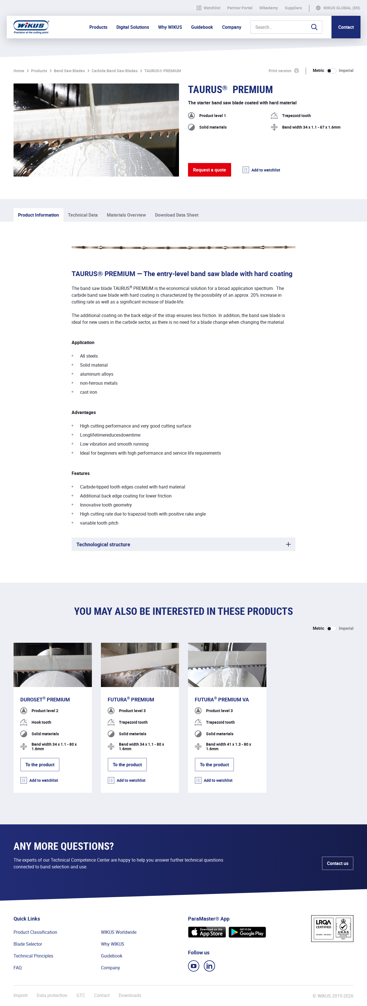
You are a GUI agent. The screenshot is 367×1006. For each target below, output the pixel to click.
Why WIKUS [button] (170, 27)
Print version (280, 70)
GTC (80, 995)
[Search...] (286, 27)
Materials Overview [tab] (126, 215)
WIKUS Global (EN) (341, 8)
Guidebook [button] (202, 27)
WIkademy (268, 8)
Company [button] (231, 27)
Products (39, 70)
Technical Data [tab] (83, 215)
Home (19, 70)
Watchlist (208, 8)
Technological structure (103, 544)
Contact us (337, 863)
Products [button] (98, 27)
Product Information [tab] (38, 215)
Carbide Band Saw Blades (115, 70)
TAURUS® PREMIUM (162, 70)
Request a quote (209, 170)
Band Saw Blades (69, 70)
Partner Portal (240, 8)
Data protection (52, 995)
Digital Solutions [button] (132, 27)
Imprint (21, 995)
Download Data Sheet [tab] (176, 215)
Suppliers (293, 8)
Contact (346, 27)
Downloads (130, 995)
